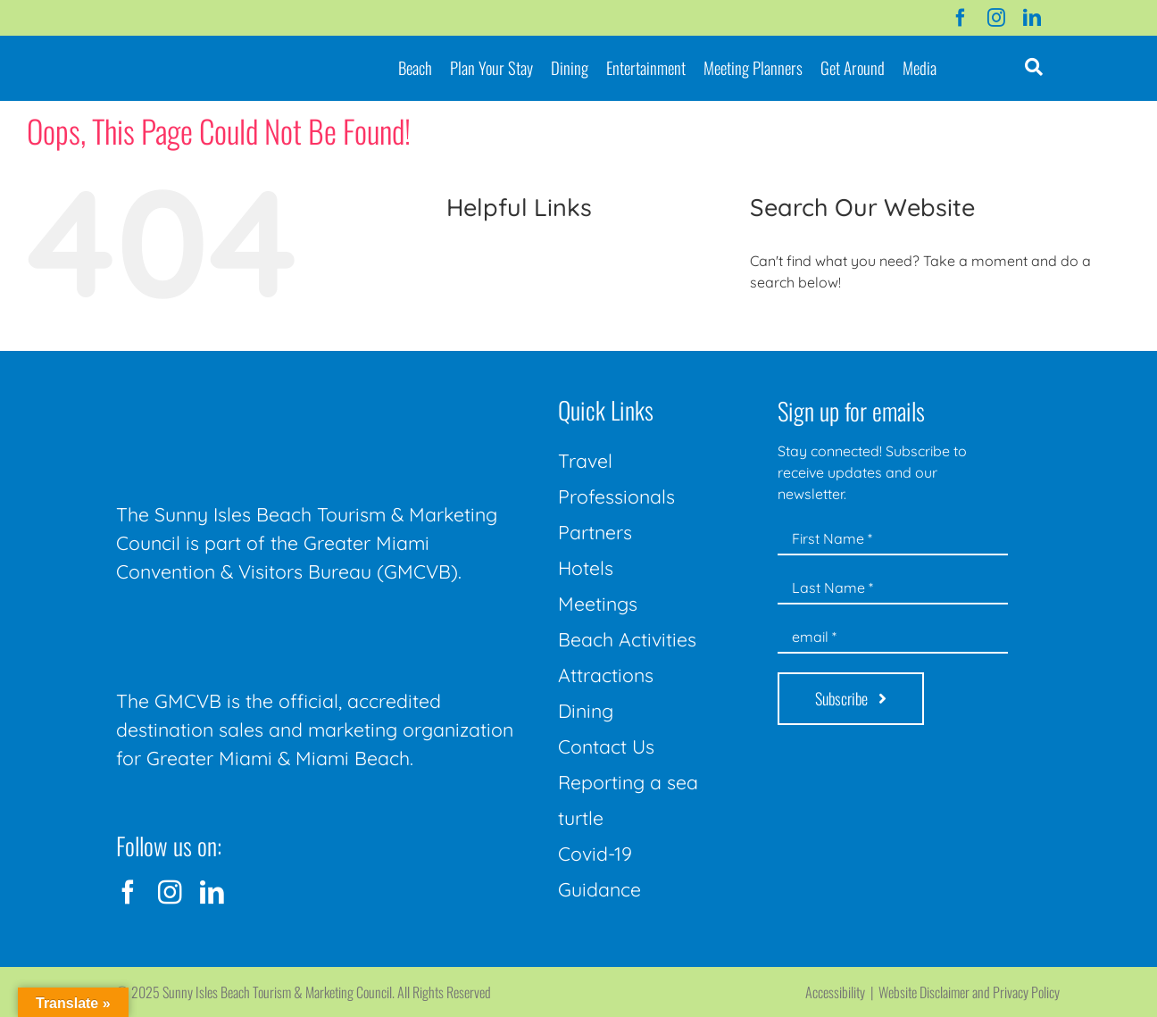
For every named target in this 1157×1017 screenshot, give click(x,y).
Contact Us (606, 746)
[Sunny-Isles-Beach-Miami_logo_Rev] (250, 394)
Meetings (597, 603)
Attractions (605, 675)
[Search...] (925, 331)
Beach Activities (627, 639)
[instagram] (996, 18)
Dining (585, 710)
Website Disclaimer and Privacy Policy (969, 992)
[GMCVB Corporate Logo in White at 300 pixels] (250, 626)
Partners (595, 532)
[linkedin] (1032, 18)
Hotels (585, 567)
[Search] (770, 331)
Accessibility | (841, 992)
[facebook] (961, 18)
